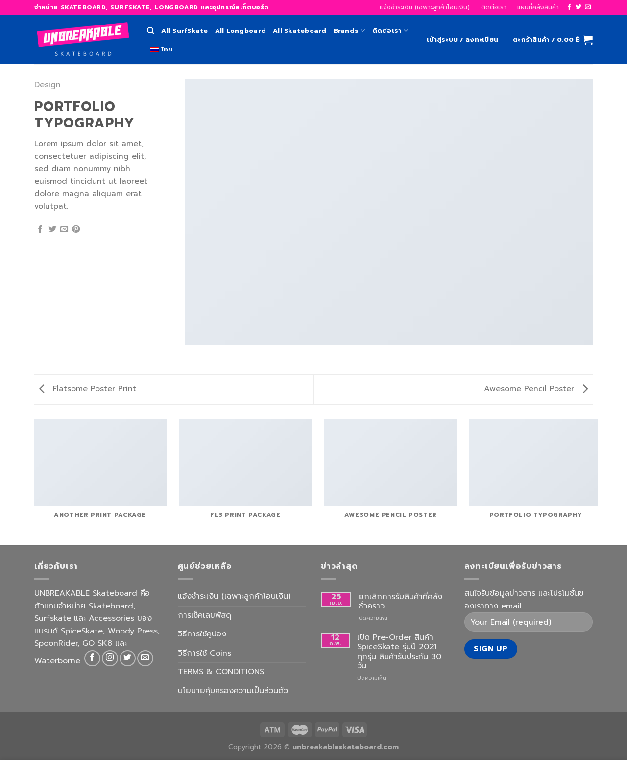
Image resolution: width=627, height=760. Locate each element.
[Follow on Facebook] (569, 7)
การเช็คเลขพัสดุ (204, 615)
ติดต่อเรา (493, 7)
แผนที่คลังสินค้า (538, 7)
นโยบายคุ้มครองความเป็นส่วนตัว (233, 691)
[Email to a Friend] (64, 229)
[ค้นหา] (150, 31)
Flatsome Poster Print (87, 389)
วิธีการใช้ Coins (204, 653)
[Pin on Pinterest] (76, 229)
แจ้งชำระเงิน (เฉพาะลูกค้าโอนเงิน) (425, 7)
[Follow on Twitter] (578, 7)
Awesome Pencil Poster (536, 389)
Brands (349, 31)
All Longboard (240, 30)
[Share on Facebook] (40, 229)
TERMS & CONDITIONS (221, 672)
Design (47, 85)
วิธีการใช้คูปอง (202, 634)
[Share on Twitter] (52, 229)
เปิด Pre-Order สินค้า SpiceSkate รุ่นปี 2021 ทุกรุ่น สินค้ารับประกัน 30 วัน (399, 652)
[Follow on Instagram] (110, 658)
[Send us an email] (588, 7)
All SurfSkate (184, 30)
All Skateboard (300, 30)
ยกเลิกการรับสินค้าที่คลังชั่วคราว (400, 601)
